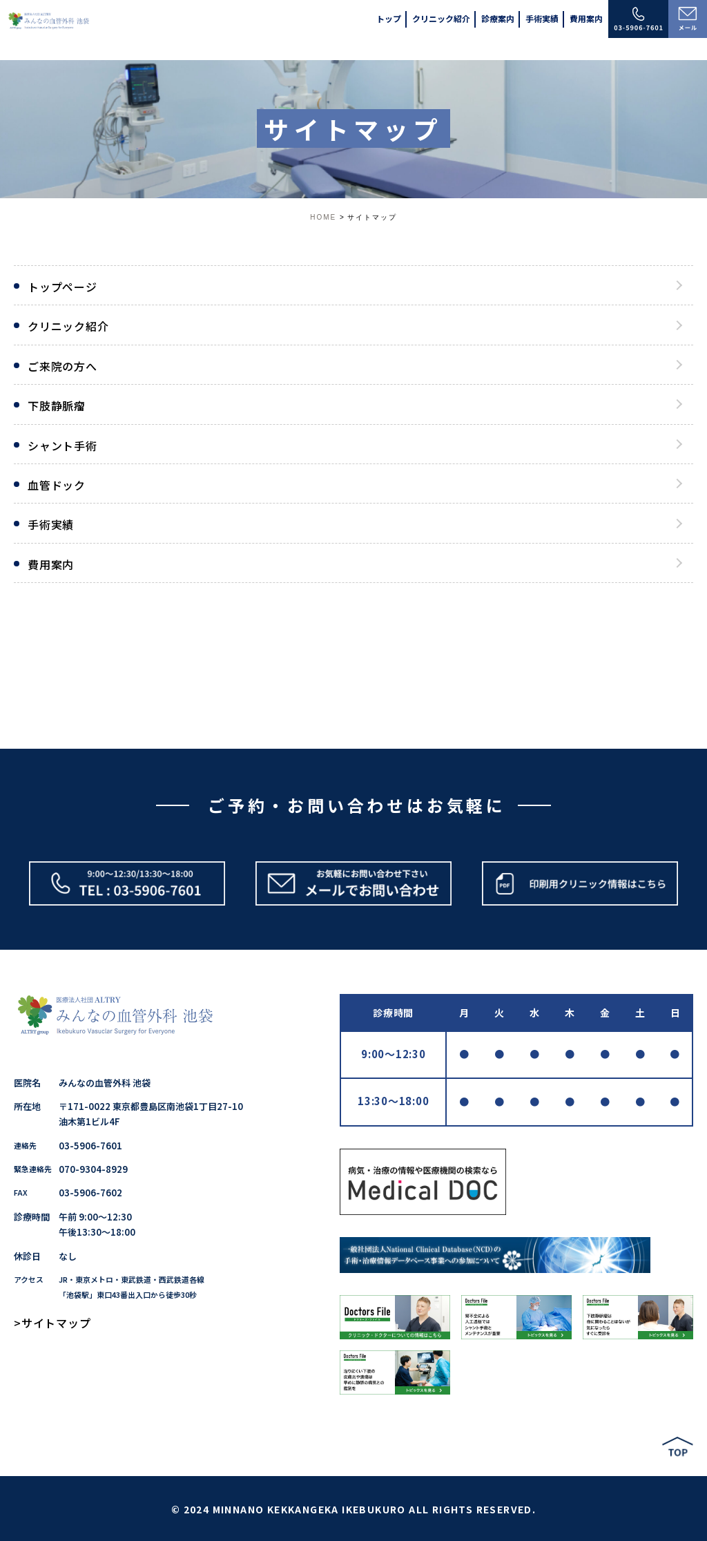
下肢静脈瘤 (57, 405)
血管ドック (57, 485)
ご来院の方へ (62, 366)
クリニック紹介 (68, 326)
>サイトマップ (52, 1322)
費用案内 (51, 564)
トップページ (62, 286)
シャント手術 (62, 445)
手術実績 (51, 524)
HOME (323, 217)
